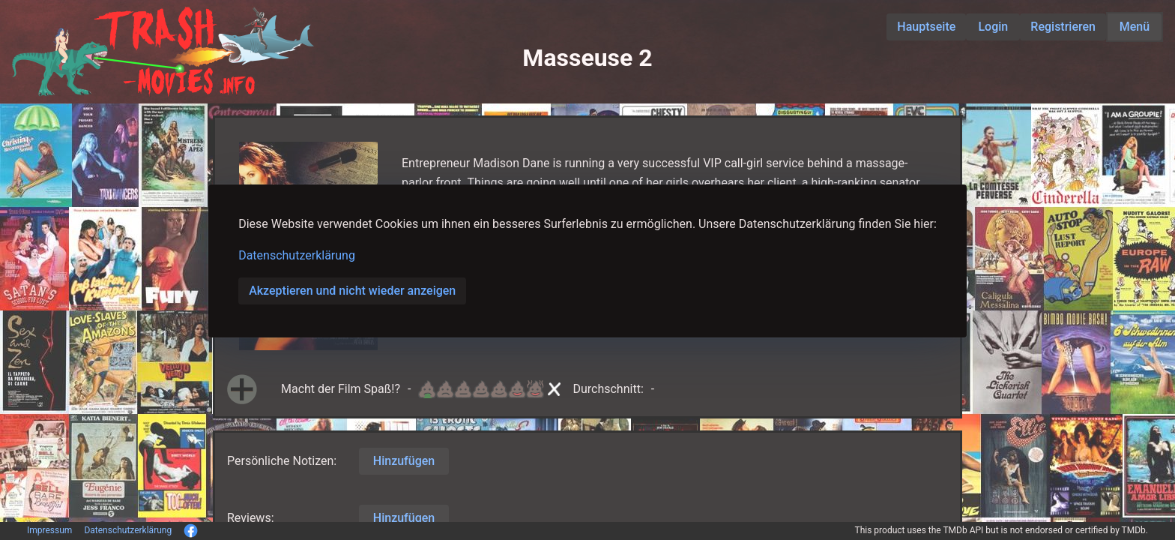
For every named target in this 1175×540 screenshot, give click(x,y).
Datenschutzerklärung (296, 255)
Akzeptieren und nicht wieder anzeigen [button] (352, 291)
